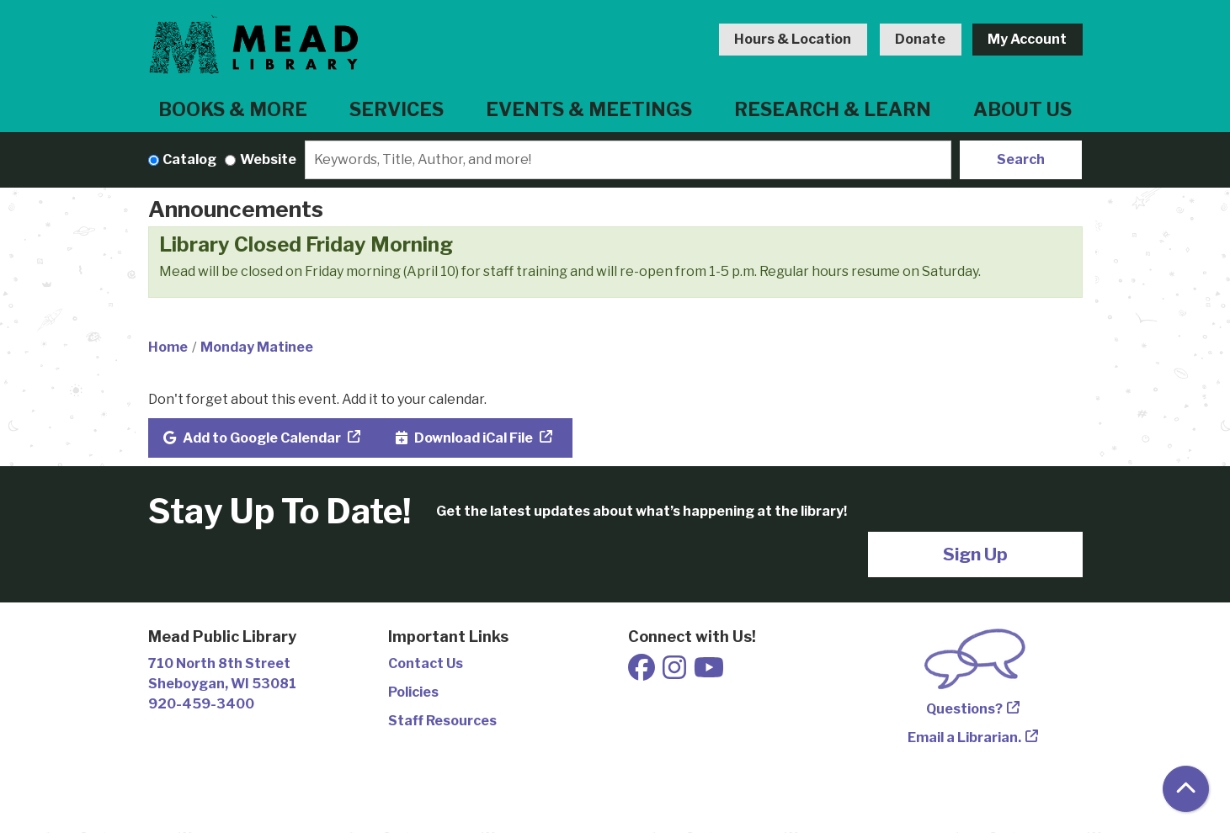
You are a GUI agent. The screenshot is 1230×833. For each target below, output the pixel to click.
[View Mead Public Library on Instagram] (676, 673)
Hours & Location (792, 39)
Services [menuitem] (396, 109)
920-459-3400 (201, 704)
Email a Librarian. (964, 737)
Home (168, 347)
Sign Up (975, 554)
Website (268, 159)
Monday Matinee (256, 347)
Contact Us (425, 663)
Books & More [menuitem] (232, 109)
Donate (920, 39)
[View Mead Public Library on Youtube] (709, 673)
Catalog (189, 159)
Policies (413, 692)
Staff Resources (442, 721)
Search (1021, 159)
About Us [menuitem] (1022, 109)
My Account (1027, 39)
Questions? (964, 709)
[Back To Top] (1186, 789)
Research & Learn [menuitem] (832, 109)
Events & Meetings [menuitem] (589, 109)
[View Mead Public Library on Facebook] (643, 673)
